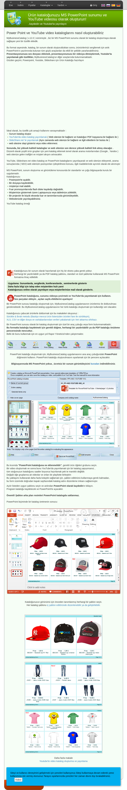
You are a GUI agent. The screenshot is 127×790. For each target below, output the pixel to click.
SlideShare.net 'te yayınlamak (24, 140)
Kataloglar (46, 5)
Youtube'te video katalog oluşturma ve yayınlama (63, 761)
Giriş (93, 5)
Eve (11, 5)
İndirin (21, 5)
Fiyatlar (32, 5)
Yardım (62, 5)
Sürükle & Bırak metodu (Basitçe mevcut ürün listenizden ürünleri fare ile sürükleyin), (48, 316)
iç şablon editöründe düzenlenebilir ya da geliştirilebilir (73, 605)
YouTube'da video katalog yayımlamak (28, 137)
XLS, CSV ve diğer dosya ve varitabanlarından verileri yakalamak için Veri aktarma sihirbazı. (52, 319)
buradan (95, 363)
